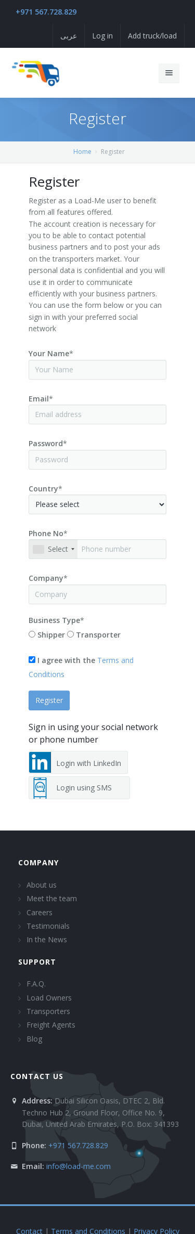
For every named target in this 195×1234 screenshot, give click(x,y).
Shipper (51, 635)
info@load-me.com (78, 1166)
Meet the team (52, 898)
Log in (102, 36)
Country (43, 488)
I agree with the (66, 660)
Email (39, 399)
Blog (34, 1039)
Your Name (49, 353)
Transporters (48, 1011)
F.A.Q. (36, 984)
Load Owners (49, 998)
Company (46, 578)
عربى (68, 36)
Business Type (54, 620)
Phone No (46, 533)
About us (42, 885)
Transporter (98, 635)
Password (46, 443)
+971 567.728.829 (46, 12)
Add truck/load (152, 36)
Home (82, 151)
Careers (40, 912)
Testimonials (48, 926)
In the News (47, 939)
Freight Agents (51, 1025)
